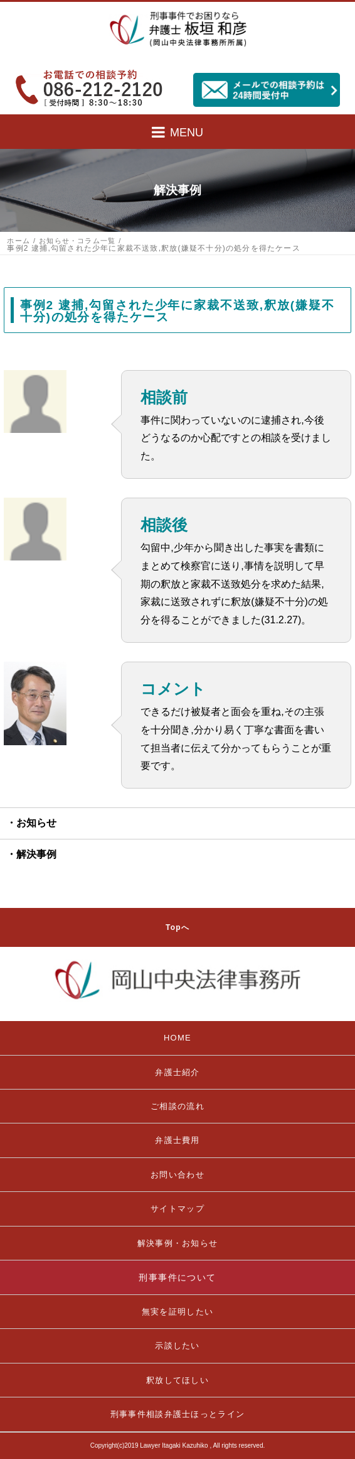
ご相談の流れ (177, 1106)
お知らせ (36, 822)
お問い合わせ (177, 1174)
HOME (177, 1037)
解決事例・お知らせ (177, 1243)
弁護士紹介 (177, 1072)
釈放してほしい (177, 1380)
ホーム (18, 241)
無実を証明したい (177, 1311)
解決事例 (36, 854)
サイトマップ (177, 1208)
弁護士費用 (177, 1140)
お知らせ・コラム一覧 (77, 241)
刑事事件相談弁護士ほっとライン (177, 1414)
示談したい (177, 1345)
